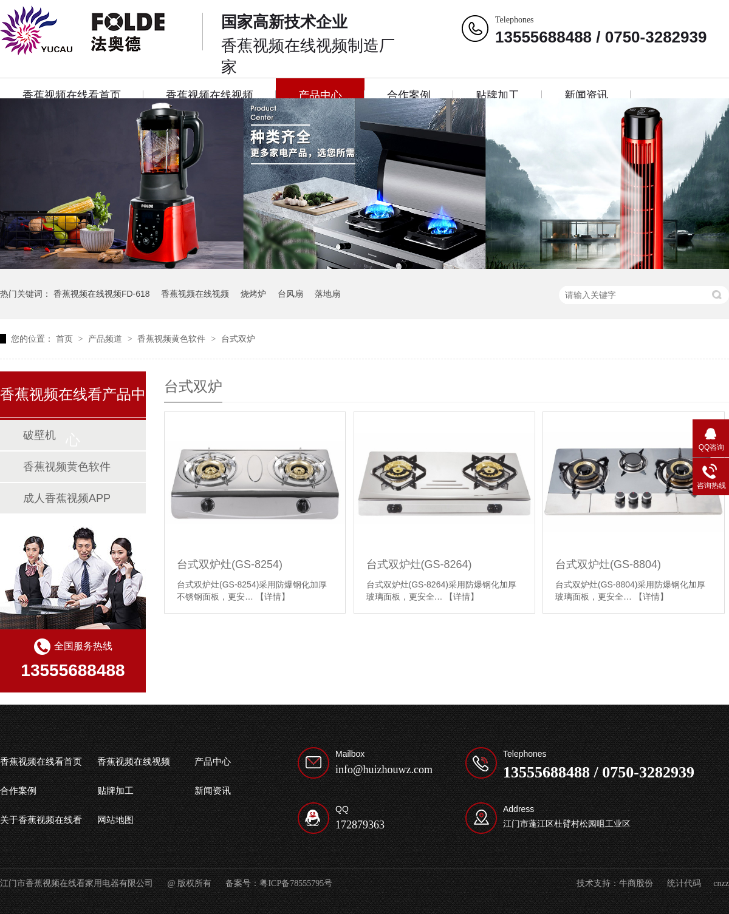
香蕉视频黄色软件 (172, 339)
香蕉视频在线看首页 (71, 95)
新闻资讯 (586, 95)
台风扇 (290, 294)
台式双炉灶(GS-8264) (419, 564)
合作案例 (409, 95)
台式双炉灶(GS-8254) (229, 564)
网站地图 (115, 820)
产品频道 (106, 339)
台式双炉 (238, 339)
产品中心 (320, 95)
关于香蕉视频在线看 (41, 820)
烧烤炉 (253, 294)
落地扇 (327, 294)
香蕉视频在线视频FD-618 (101, 294)
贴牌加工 (497, 95)
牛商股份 (636, 883)
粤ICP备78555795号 (295, 883)
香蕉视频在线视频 (209, 95)
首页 (65, 339)
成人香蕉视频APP (67, 498)
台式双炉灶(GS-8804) (608, 564)
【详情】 (273, 596)
